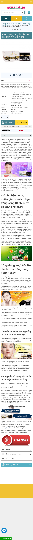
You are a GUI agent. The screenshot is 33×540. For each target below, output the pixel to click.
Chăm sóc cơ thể (16, 24)
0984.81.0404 (5, 538)
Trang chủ (5, 24)
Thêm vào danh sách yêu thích (10, 126)
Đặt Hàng (7, 122)
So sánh (28, 126)
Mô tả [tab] (16, 135)
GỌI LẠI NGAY (22, 122)
